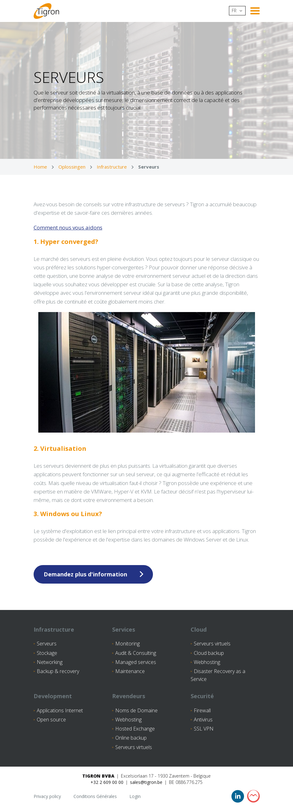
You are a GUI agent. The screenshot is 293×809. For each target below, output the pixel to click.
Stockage (47, 653)
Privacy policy (47, 796)
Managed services (135, 662)
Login (135, 796)
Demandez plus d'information (85, 574)
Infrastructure (112, 167)
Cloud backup (209, 653)
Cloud (199, 629)
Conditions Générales (95, 796)
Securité (202, 696)
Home (40, 167)
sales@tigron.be (146, 782)
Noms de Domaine (136, 710)
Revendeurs (128, 696)
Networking (49, 662)
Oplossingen (71, 167)
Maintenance (130, 671)
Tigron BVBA (98, 776)
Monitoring (127, 643)
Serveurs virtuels (212, 643)
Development (53, 696)
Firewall (202, 710)
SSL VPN (204, 728)
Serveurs (47, 643)
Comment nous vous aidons (68, 227)
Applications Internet (60, 710)
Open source (51, 719)
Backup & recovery (58, 671)
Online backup (131, 737)
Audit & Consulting (135, 653)
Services (123, 629)
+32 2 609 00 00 (106, 782)
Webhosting (207, 662)
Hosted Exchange (135, 728)
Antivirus (203, 719)
